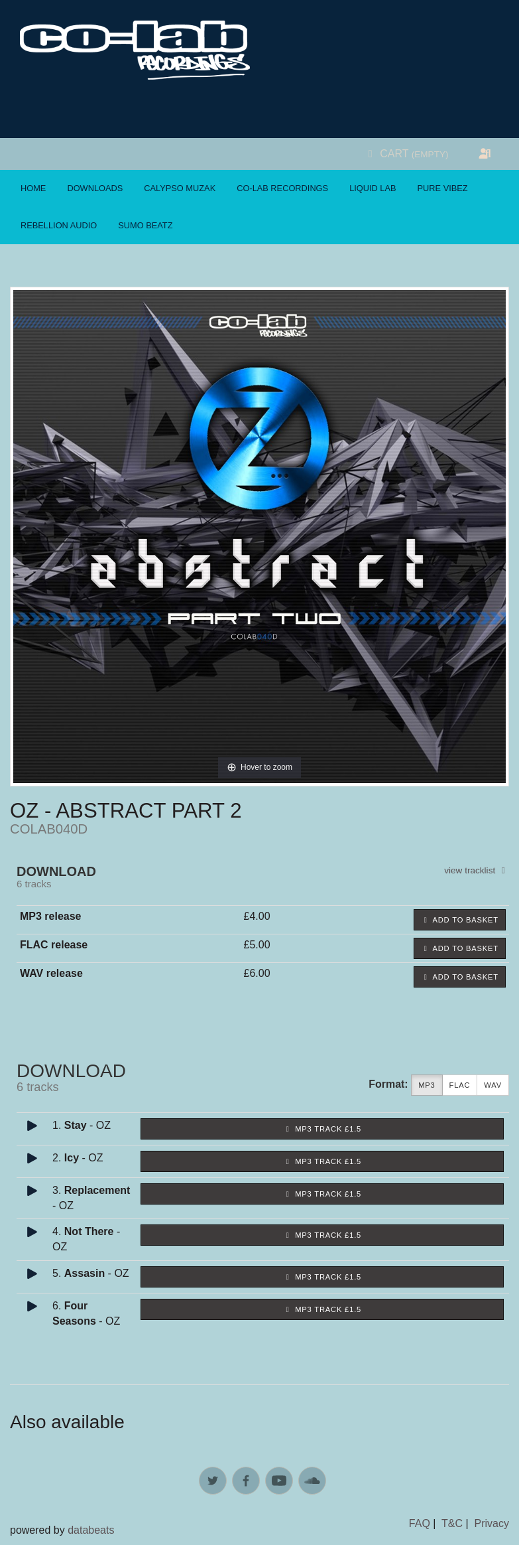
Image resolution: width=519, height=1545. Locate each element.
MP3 (426, 1085)
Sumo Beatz (145, 225)
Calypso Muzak (179, 188)
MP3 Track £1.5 (322, 1129)
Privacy (492, 1523)
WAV (493, 1085)
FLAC (460, 1085)
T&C (452, 1523)
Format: (388, 1084)
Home (33, 188)
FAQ (419, 1523)
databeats (91, 1530)
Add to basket (459, 920)
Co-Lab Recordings (282, 188)
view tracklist (476, 870)
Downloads (95, 188)
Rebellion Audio (59, 225)
